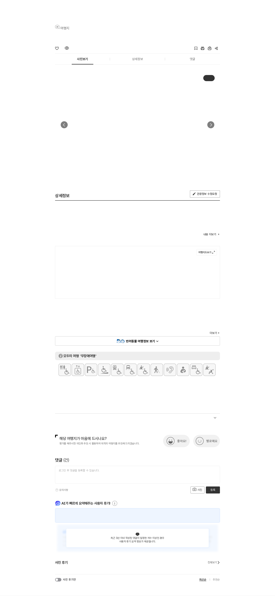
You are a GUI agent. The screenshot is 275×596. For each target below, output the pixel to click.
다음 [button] (210, 124)
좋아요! (181, 441)
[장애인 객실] (196, 370)
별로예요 (211, 441)
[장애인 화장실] (65, 370)
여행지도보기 (206, 252)
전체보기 (214, 562)
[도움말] (57, 490)
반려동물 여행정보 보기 (140, 341)
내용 (210, 234)
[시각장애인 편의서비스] (157, 370)
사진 (197, 490)
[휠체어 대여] (144, 370)
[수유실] (183, 370)
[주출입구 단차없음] (104, 370)
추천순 (216, 579)
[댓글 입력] (137, 474)
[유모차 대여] (209, 370)
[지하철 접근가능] (117, 370)
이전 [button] (64, 124)
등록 (212, 490)
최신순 (202, 579)
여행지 (64, 28)
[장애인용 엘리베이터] (78, 370)
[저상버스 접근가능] (130, 370)
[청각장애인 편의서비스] (170, 370)
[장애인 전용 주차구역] (91, 370)
